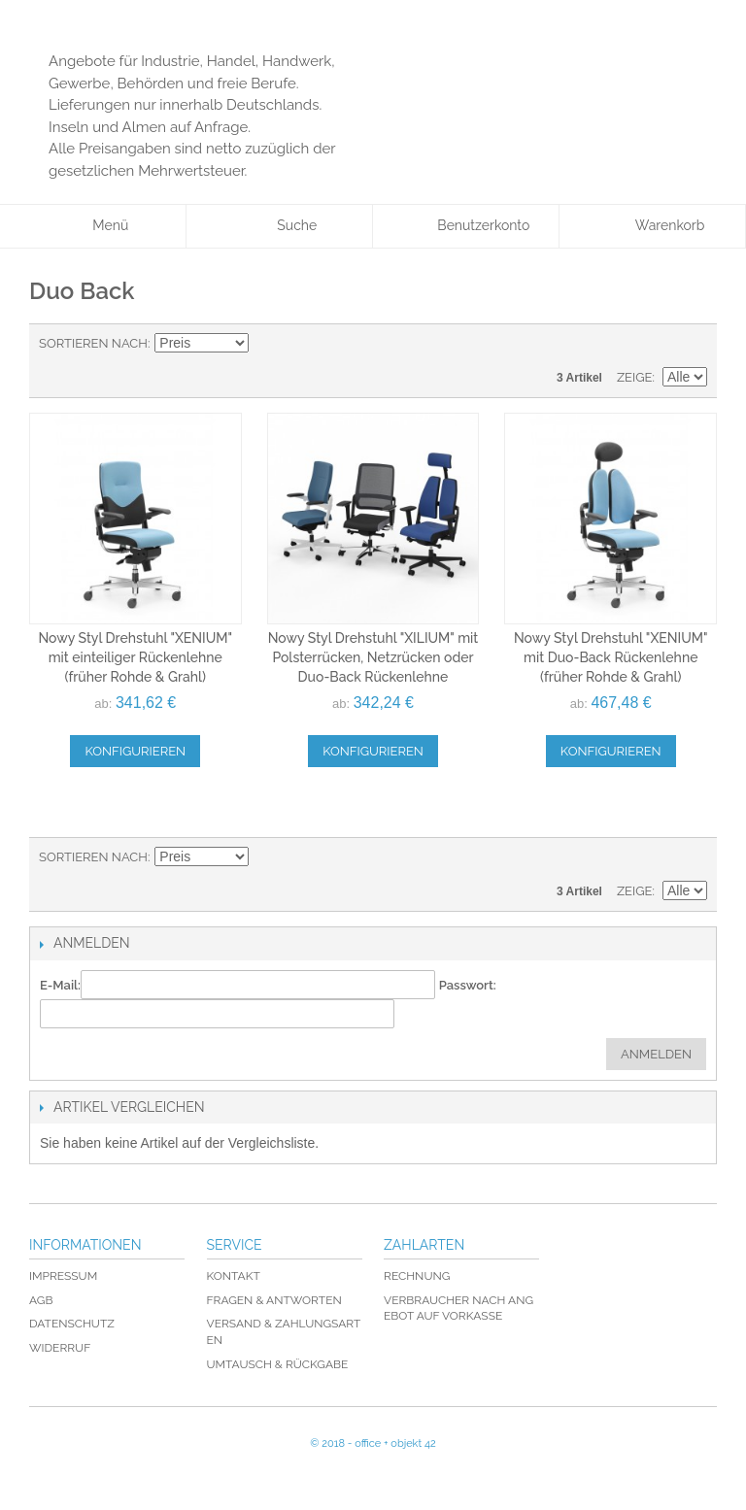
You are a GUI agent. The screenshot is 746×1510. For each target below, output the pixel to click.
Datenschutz (72, 1323)
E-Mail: (60, 985)
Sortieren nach (93, 343)
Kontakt (233, 1276)
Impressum (63, 1276)
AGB (40, 1300)
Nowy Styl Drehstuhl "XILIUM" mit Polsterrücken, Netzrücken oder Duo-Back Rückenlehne (373, 657)
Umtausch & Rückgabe (278, 1364)
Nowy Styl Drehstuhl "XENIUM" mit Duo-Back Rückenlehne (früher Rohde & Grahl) (611, 657)
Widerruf (59, 1348)
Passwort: (467, 985)
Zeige (635, 377)
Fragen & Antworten (274, 1300)
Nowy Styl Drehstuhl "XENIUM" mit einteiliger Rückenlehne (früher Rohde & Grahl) (135, 657)
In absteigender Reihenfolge (266, 343)
